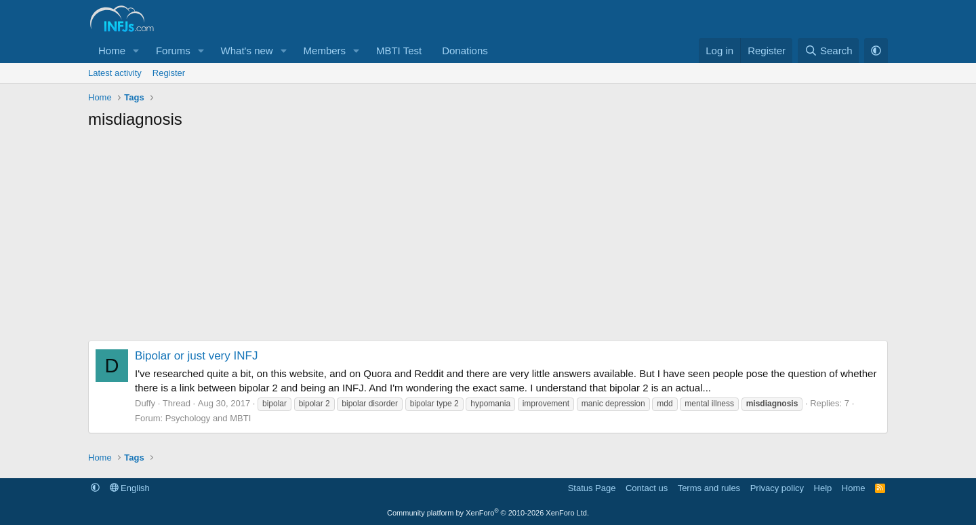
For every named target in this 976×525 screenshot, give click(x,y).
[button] (136, 50)
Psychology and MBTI (208, 418)
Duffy (145, 403)
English (130, 488)
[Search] (828, 50)
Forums (173, 50)
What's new (247, 50)
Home (111, 50)
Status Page (592, 488)
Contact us (647, 488)
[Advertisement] (488, 239)
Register (168, 73)
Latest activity (115, 73)
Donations (465, 50)
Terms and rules (709, 488)
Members (325, 50)
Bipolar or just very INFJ (196, 355)
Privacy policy (777, 488)
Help (823, 488)
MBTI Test (399, 50)
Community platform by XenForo (488, 513)
